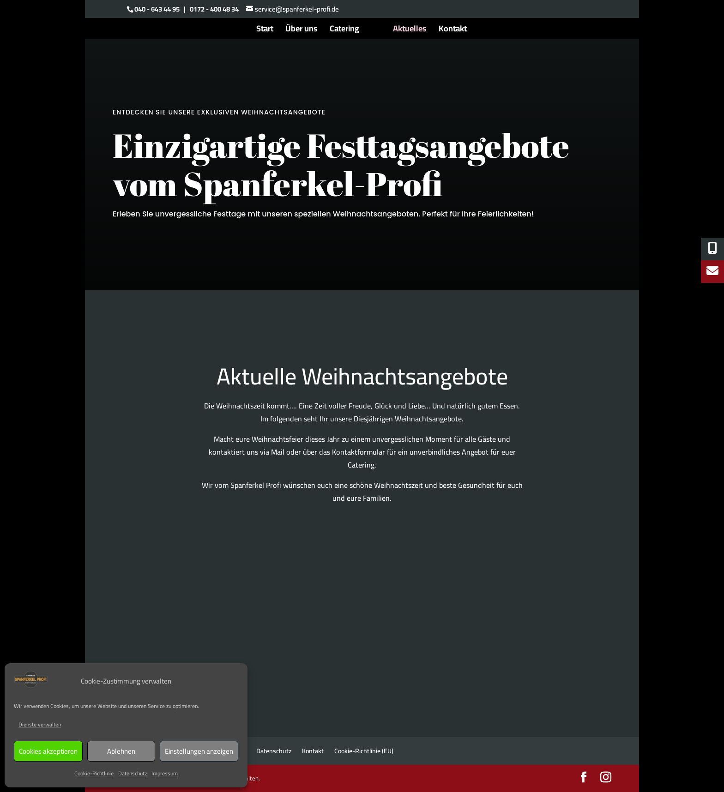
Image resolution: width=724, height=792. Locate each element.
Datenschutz (132, 773)
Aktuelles (410, 30)
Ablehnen (121, 751)
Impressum (164, 773)
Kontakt (453, 30)
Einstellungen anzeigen (199, 751)
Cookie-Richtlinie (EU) (363, 751)
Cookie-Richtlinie (94, 773)
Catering (344, 30)
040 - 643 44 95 (157, 9)
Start (264, 30)
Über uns (301, 30)
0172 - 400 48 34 (214, 9)
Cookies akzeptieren (48, 751)
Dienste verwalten (39, 724)
